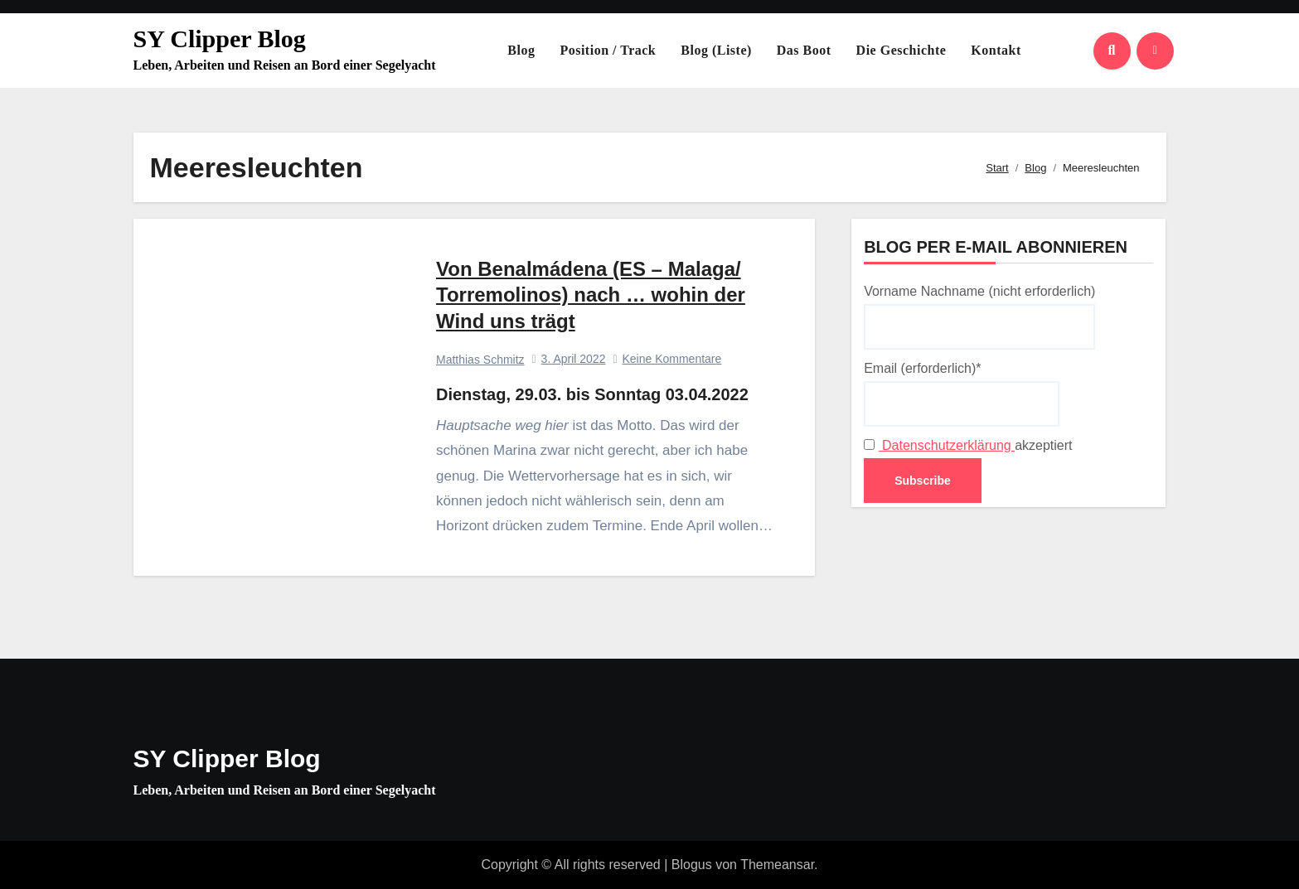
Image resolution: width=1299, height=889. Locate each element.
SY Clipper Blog (219, 38)
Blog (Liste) (716, 50)
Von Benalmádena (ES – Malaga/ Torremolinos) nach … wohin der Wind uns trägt (590, 294)
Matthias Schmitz (480, 359)
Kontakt (995, 50)
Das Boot (804, 50)
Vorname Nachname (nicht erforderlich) (979, 316)
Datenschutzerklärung (947, 445)
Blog (521, 50)
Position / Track (608, 50)
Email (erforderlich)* (961, 393)
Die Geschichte (901, 50)
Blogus (691, 865)
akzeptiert (968, 445)
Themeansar (777, 865)
